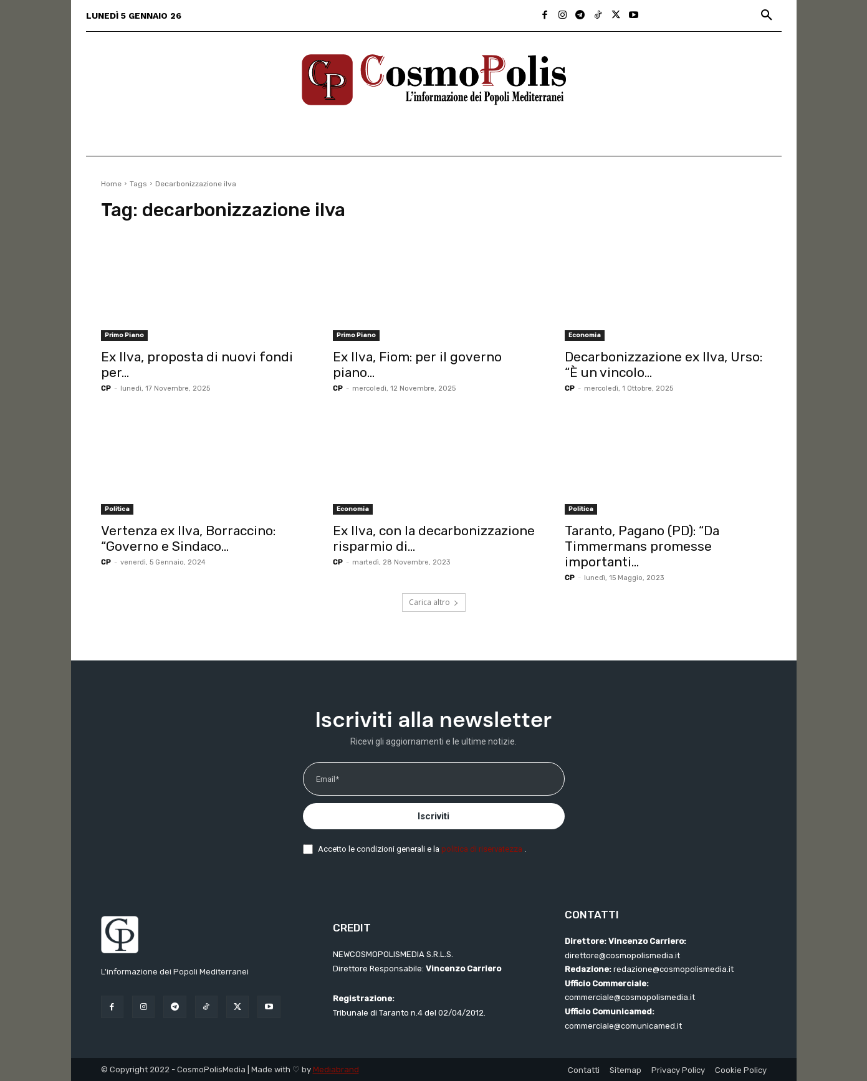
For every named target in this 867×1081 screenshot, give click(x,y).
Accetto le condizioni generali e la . (422, 849)
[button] (767, 16)
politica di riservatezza (482, 849)
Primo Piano (124, 335)
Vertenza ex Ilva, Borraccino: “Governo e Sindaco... (188, 538)
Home (111, 183)
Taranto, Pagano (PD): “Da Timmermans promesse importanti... (642, 546)
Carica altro (434, 602)
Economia (584, 335)
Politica (117, 509)
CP (106, 388)
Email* (327, 779)
